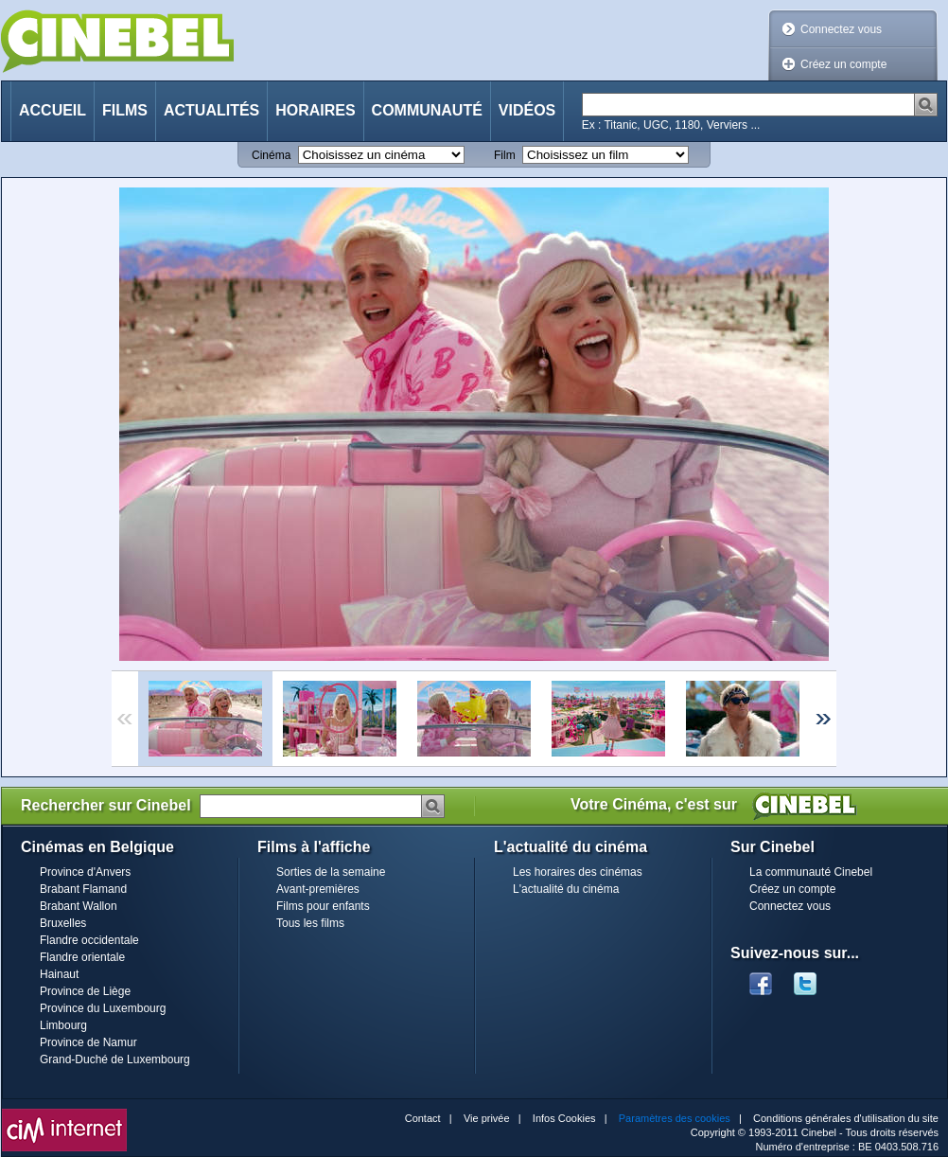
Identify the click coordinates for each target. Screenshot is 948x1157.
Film (505, 155)
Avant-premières (318, 889)
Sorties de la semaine (330, 872)
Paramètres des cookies (674, 1118)
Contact (423, 1118)
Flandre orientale (82, 957)
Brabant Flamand (83, 889)
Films (125, 110)
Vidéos (527, 110)
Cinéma (271, 155)
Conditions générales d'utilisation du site (846, 1118)
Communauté (427, 110)
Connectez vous (841, 29)
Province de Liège (85, 991)
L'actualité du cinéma (566, 889)
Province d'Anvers (85, 872)
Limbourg (63, 1025)
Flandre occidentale (89, 940)
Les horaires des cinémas (577, 872)
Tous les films (310, 923)
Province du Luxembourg (103, 1008)
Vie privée (487, 1118)
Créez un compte (843, 64)
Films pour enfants (323, 906)
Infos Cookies (564, 1118)
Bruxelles (63, 923)
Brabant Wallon (78, 906)
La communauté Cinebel (810, 872)
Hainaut (59, 974)
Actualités (211, 110)
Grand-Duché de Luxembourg (115, 1059)
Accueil (52, 110)
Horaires (315, 110)
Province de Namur (88, 1042)
